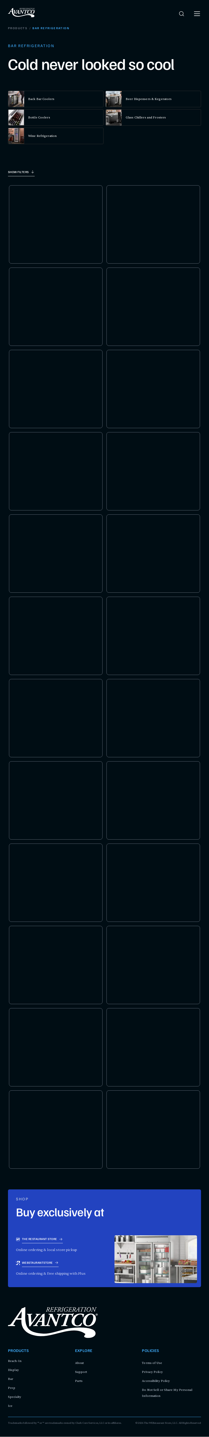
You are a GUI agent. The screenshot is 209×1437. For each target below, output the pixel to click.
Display (13, 1370)
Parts (79, 1381)
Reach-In (14, 1361)
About (79, 1363)
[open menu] (197, 14)
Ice (10, 1406)
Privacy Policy (152, 1372)
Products (17, 28)
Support (81, 1372)
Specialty (14, 1397)
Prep (11, 1388)
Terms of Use (152, 1363)
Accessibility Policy (156, 1381)
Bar (10, 1379)
